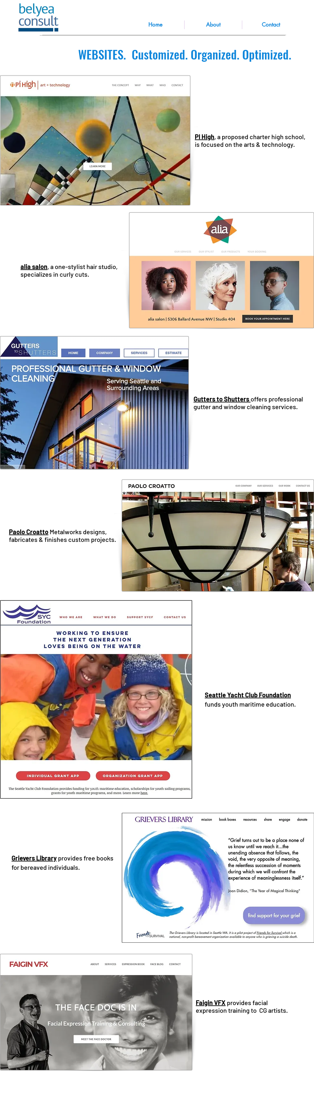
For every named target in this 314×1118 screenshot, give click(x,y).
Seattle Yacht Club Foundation (248, 695)
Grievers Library (34, 858)
